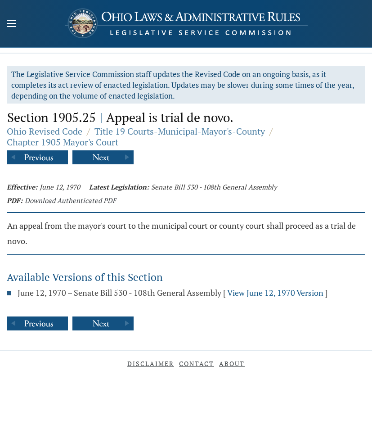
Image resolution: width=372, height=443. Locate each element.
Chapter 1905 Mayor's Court (62, 142)
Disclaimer (150, 363)
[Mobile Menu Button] (11, 24)
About (232, 363)
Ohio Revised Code (44, 131)
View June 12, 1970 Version (275, 292)
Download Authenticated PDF (70, 200)
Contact (196, 363)
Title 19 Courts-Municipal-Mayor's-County (179, 131)
